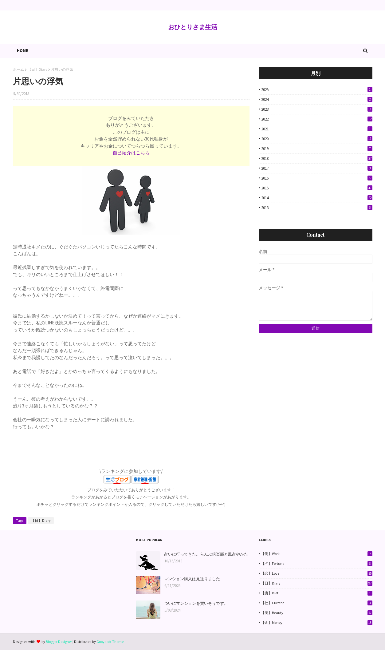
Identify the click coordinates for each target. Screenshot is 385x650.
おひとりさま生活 (192, 27)
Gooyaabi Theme (110, 641)
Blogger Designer (59, 641)
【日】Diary (37, 69)
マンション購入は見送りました (192, 579)
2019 (316, 148)
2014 (316, 197)
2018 (316, 158)
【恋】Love (316, 573)
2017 (316, 168)
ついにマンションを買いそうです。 (196, 603)
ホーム (18, 69)
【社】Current (316, 602)
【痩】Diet (316, 593)
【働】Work (316, 553)
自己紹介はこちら (131, 153)
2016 (316, 178)
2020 (316, 138)
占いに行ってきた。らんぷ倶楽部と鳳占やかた (206, 554)
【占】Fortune (316, 563)
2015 (316, 188)
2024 (316, 99)
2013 (316, 207)
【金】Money (316, 622)
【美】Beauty (316, 612)
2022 (316, 119)
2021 (316, 129)
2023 (316, 109)
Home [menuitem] (22, 50)
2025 (316, 89)
